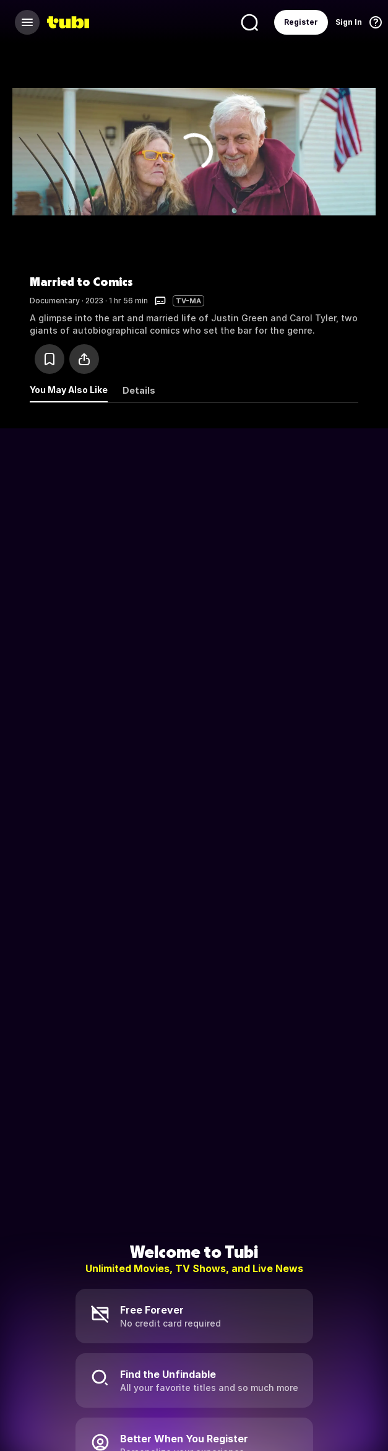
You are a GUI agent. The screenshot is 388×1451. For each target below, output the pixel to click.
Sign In (348, 22)
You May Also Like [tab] (69, 389)
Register (301, 22)
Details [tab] (139, 390)
